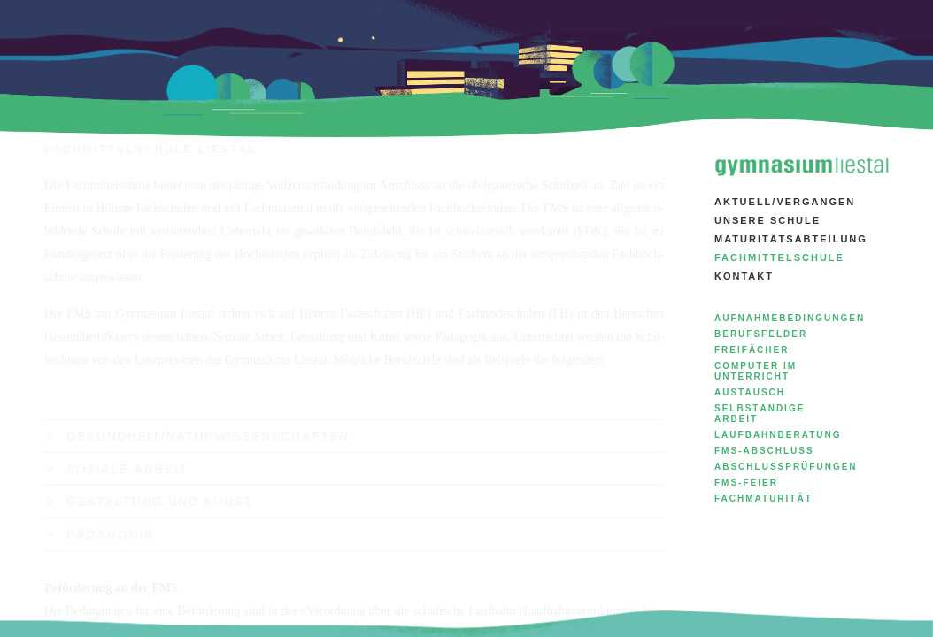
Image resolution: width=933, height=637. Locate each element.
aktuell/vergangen (784, 201)
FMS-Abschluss (764, 451)
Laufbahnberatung (777, 435)
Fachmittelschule (779, 257)
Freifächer (751, 350)
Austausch (749, 392)
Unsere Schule (767, 220)
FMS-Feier (746, 482)
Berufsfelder (760, 334)
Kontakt (744, 276)
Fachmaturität (763, 498)
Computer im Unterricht (755, 371)
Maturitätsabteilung (790, 239)
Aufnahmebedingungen (789, 318)
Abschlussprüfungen (786, 467)
